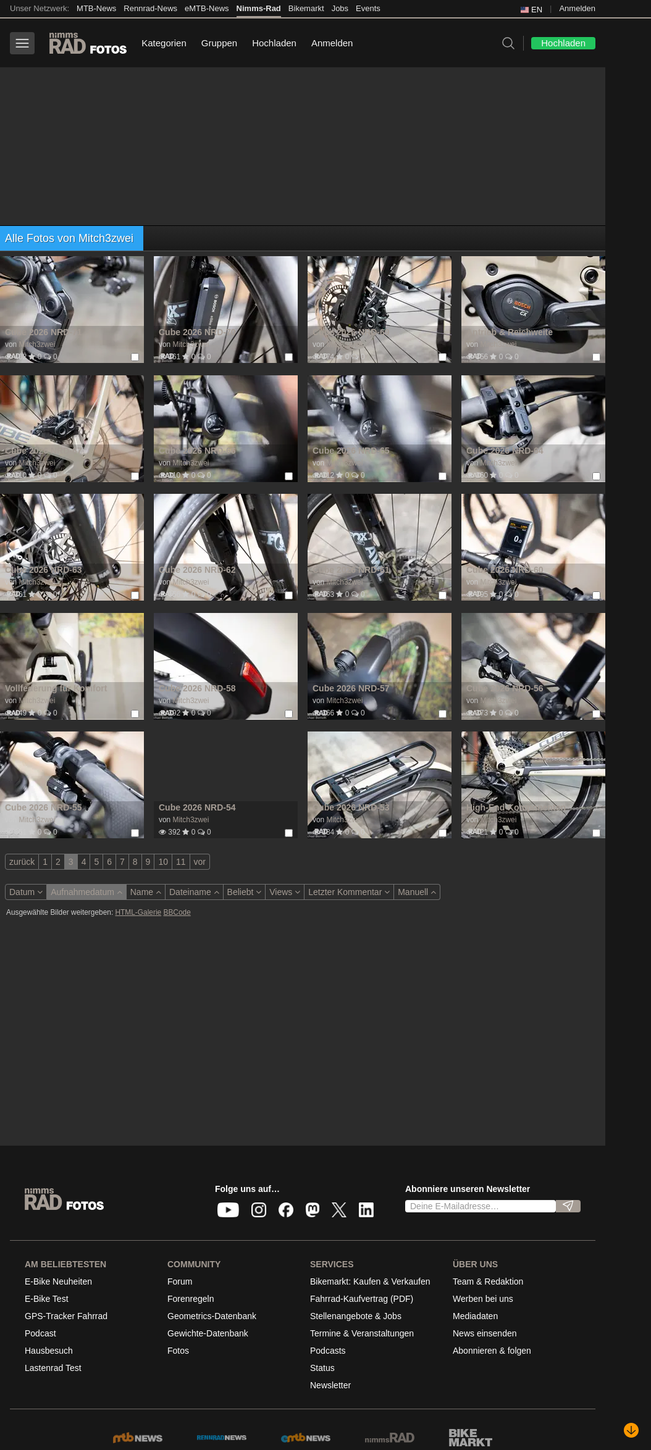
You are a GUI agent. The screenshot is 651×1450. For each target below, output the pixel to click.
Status (322, 1368)
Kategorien (164, 43)
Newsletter (330, 1385)
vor (200, 862)
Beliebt (244, 892)
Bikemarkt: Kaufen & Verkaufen (370, 1281)
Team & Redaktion (488, 1281)
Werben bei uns (483, 1299)
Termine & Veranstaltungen (362, 1333)
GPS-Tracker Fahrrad (66, 1316)
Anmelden (577, 8)
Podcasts (328, 1351)
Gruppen (219, 43)
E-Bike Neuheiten (58, 1281)
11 (181, 862)
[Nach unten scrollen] (631, 1430)
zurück (22, 862)
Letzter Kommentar (349, 892)
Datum (26, 892)
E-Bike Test (47, 1299)
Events (368, 8)
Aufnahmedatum (86, 892)
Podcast (40, 1333)
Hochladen (274, 43)
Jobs (340, 8)
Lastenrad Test (53, 1368)
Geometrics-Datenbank (211, 1316)
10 (163, 862)
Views (284, 892)
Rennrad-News (150, 8)
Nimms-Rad (259, 8)
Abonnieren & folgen (492, 1351)
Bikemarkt (306, 8)
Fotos (178, 1351)
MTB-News (96, 8)
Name (145, 892)
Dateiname (194, 892)
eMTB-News (207, 8)
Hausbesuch (49, 1351)
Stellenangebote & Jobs (355, 1316)
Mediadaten (475, 1316)
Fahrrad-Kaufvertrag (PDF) (361, 1299)
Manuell (417, 892)
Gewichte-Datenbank (207, 1333)
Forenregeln (190, 1299)
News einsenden (485, 1333)
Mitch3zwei (37, 344)
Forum (179, 1281)
